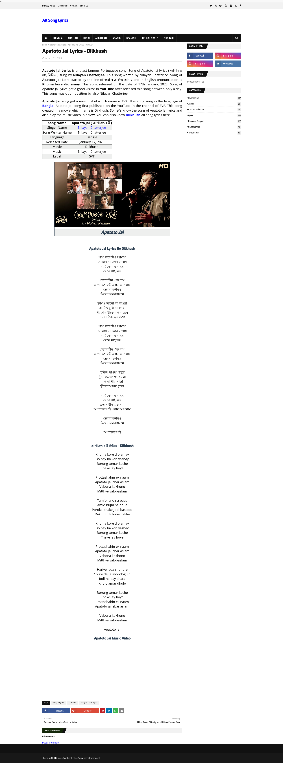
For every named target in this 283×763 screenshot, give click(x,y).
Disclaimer (63, 5)
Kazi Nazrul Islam (214, 109)
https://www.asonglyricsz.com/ (86, 758)
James (214, 103)
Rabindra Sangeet (214, 121)
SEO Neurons (56, 758)
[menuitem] (46, 38)
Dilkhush (72, 702)
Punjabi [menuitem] (169, 38)
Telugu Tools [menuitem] (150, 38)
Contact (73, 5)
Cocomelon (214, 98)
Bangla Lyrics (58, 702)
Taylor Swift (214, 132)
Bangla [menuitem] (57, 38)
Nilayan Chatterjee (57, 45)
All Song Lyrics (55, 20)
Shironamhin (214, 127)
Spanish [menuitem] (131, 38)
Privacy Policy (48, 5)
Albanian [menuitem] (101, 38)
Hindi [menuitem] (86, 38)
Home (44, 45)
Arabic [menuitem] (116, 38)
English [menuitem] (73, 38)
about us (84, 5)
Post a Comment (50, 742)
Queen (214, 115)
